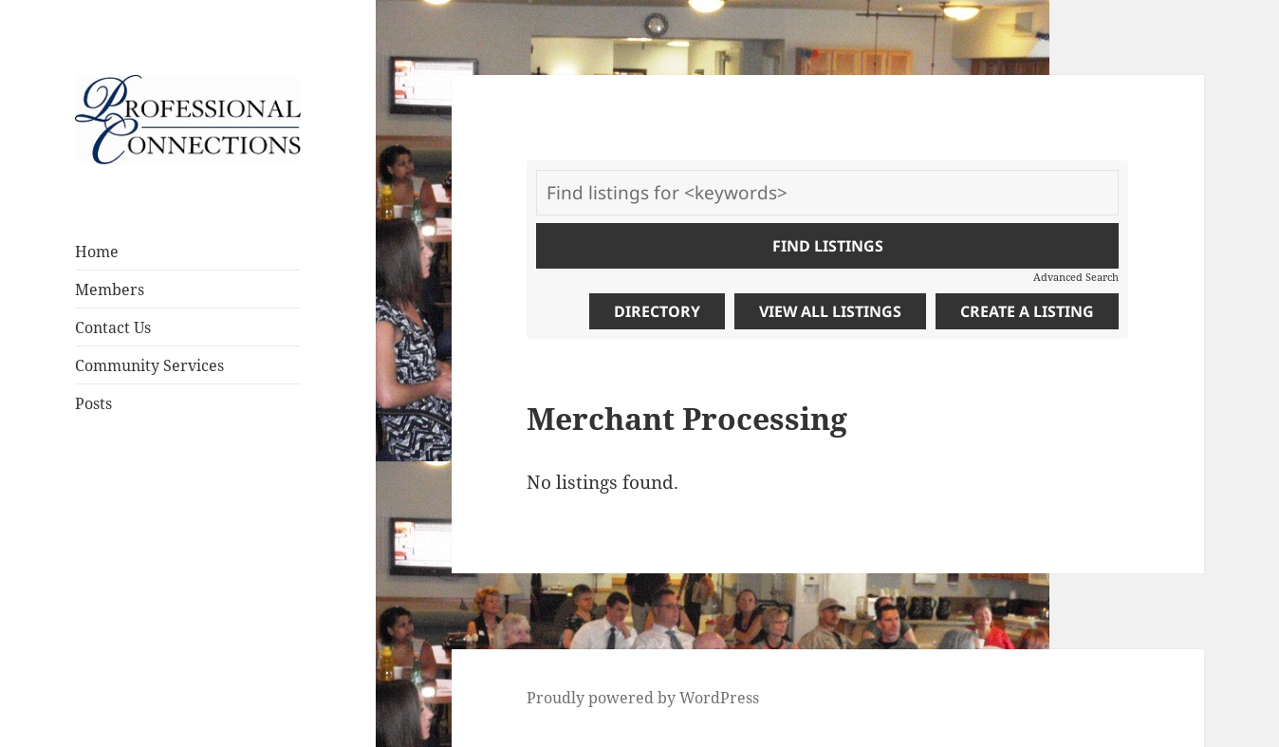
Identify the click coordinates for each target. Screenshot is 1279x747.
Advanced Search (1076, 277)
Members (109, 289)
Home (97, 251)
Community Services (149, 365)
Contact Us (113, 327)
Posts (93, 403)
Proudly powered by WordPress (643, 697)
